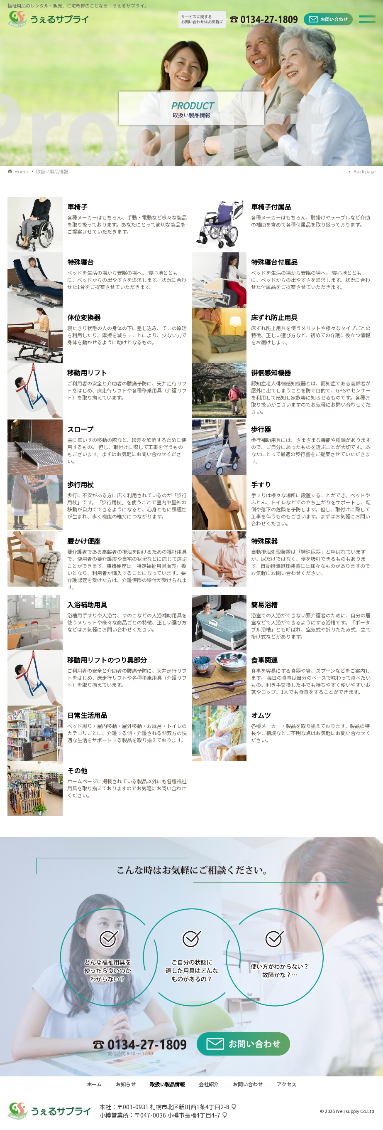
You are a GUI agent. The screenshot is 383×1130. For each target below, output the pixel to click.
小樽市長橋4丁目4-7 (193, 1115)
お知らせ (126, 1084)
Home (21, 171)
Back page (365, 171)
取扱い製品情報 (52, 171)
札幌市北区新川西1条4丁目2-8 (189, 1107)
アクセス (286, 1084)
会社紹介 (209, 1084)
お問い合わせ (248, 1084)
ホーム (94, 1084)
